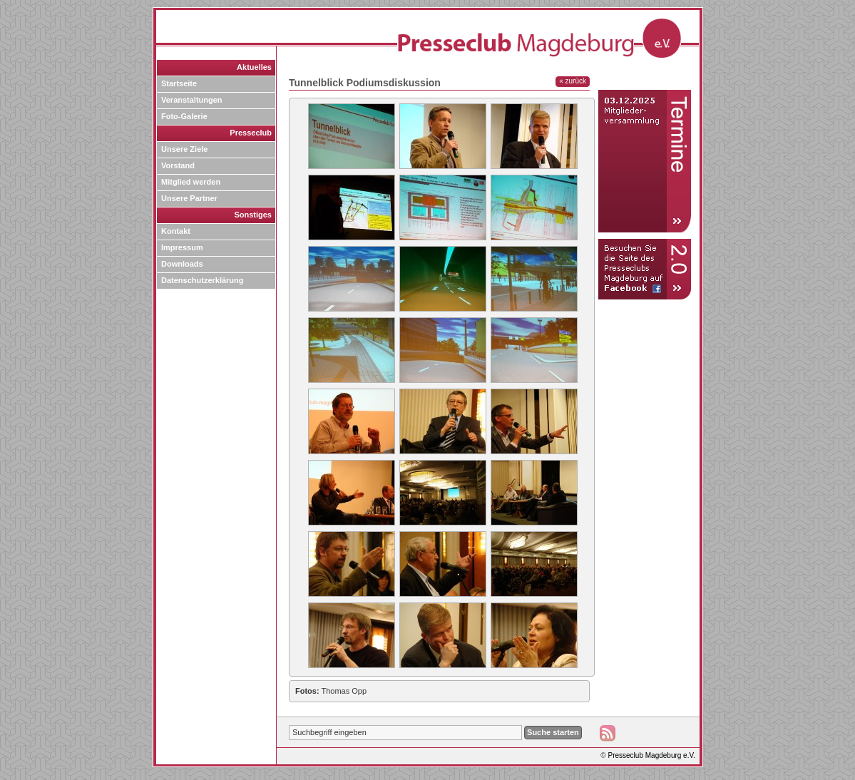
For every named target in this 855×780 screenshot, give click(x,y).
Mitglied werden (190, 182)
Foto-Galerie (184, 116)
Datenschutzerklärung (202, 280)
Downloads (182, 264)
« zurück (572, 81)
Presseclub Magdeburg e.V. (652, 755)
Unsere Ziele (184, 149)
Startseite (179, 83)
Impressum (182, 247)
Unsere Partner (189, 198)
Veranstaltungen (191, 100)
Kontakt (175, 231)
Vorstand (178, 165)
